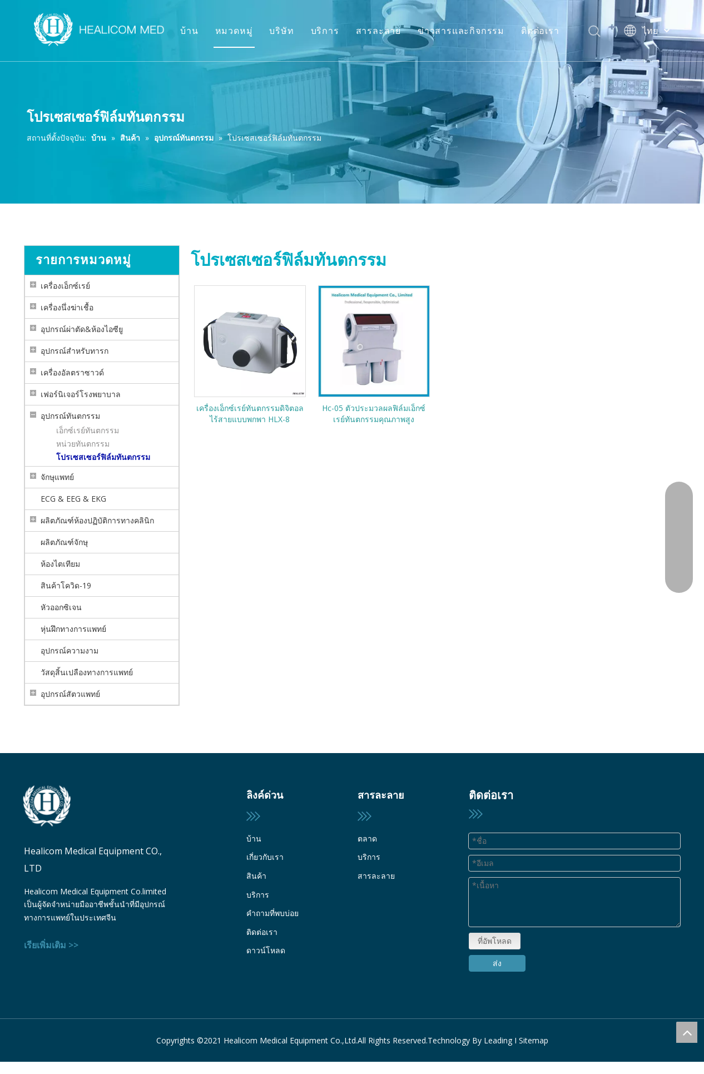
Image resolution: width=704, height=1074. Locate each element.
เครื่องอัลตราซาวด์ (72, 372)
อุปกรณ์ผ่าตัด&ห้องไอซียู (82, 329)
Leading (498, 1030)
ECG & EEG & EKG (73, 498)
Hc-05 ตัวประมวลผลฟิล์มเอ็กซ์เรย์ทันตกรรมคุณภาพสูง (373, 413)
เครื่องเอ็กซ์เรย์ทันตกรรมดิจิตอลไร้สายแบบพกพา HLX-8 (250, 413)
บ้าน (189, 30)
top (686, 1032)
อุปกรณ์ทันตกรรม (70, 415)
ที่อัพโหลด (494, 905)
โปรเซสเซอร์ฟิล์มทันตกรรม (103, 457)
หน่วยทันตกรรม (83, 443)
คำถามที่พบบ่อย (272, 913)
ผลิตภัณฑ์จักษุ (64, 542)
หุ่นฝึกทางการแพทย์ (73, 628)
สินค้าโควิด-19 (66, 585)
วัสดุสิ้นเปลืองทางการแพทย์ (87, 672)
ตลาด (367, 838)
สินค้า (256, 875)
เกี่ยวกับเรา (265, 857)
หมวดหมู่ (234, 30)
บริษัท (281, 30)
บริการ (325, 30)
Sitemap (533, 1030)
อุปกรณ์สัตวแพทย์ (70, 694)
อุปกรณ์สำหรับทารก (74, 350)
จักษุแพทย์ (57, 477)
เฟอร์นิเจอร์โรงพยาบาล (81, 394)
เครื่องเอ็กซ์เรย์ (65, 285)
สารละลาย (378, 30)
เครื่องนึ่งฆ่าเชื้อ (67, 307)
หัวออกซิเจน (61, 607)
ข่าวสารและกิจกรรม (461, 30)
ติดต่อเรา (540, 30)
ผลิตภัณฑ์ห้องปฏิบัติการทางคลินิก (97, 520)
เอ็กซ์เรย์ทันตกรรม (87, 430)
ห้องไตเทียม (60, 563)
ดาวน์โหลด (265, 950)
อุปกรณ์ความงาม (69, 650)
